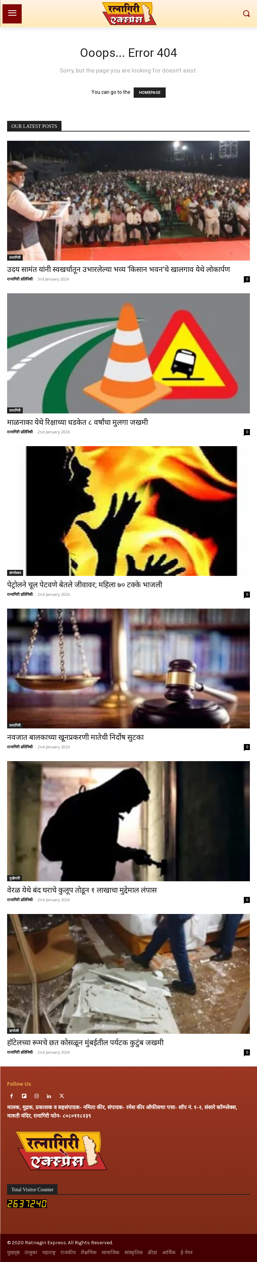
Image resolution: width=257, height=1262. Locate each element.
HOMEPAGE (149, 92)
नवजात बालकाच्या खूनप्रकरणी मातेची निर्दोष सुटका (75, 737)
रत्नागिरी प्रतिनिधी (20, 279)
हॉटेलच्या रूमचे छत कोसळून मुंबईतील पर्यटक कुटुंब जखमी (85, 1042)
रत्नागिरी (15, 257)
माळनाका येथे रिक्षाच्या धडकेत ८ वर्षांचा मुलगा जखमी (77, 422)
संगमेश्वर (15, 572)
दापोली (14, 1030)
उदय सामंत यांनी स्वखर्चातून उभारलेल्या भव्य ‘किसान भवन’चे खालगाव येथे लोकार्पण (118, 269)
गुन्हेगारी (14, 878)
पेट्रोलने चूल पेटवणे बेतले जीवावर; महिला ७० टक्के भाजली (84, 585)
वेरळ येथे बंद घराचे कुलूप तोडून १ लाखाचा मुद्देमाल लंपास (82, 890)
